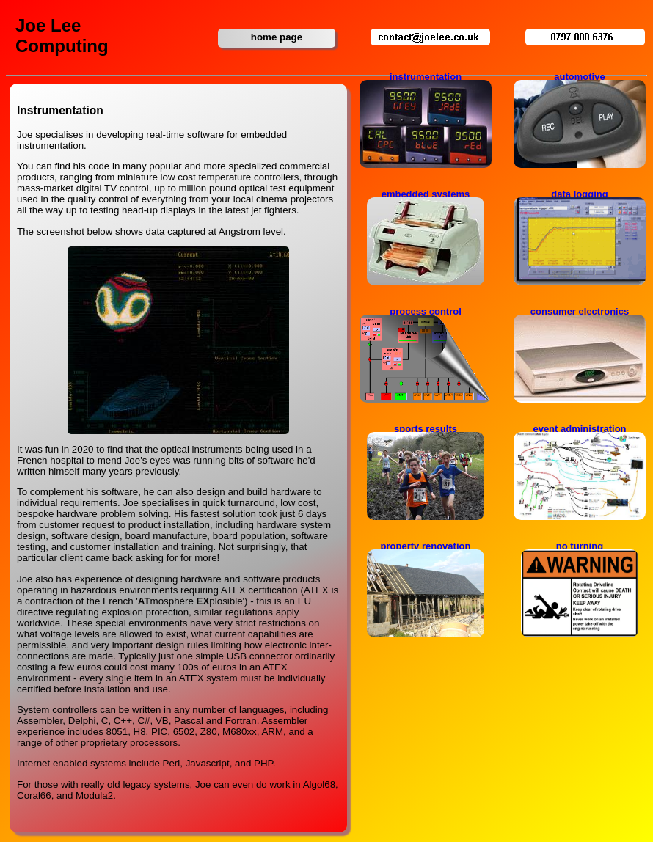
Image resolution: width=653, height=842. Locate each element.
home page (276, 37)
